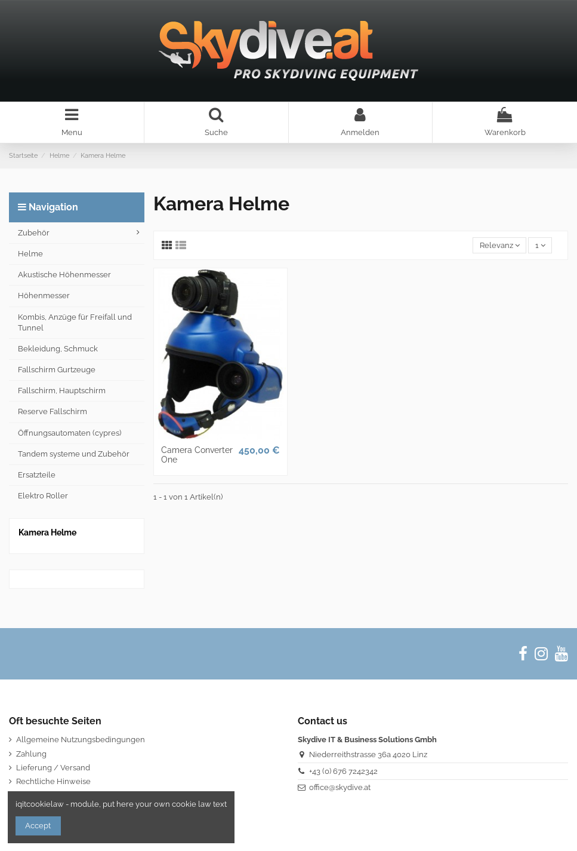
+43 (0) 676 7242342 (343, 771)
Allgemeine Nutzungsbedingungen (80, 739)
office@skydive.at (340, 787)
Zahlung (31, 753)
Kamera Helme (47, 532)
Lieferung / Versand (53, 767)
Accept (38, 825)
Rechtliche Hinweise (53, 781)
